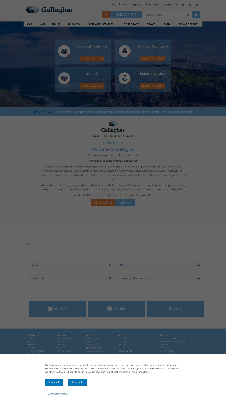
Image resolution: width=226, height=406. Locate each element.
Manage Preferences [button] (58, 393)
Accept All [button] (54, 382)
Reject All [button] (77, 382)
